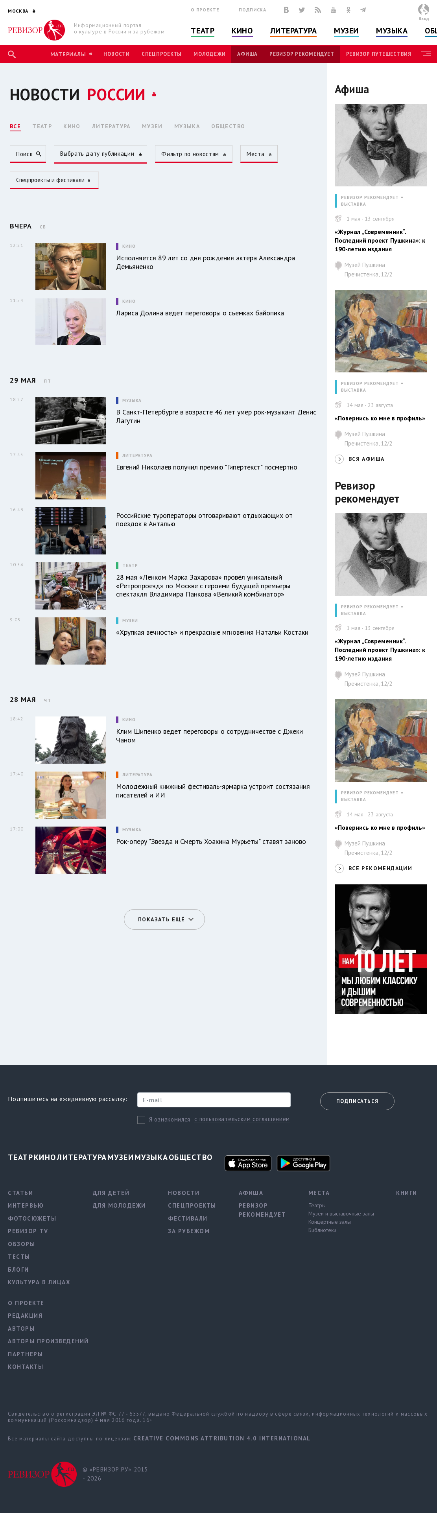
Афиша (247, 54)
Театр (202, 31)
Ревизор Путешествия (378, 54)
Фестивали (188, 1218)
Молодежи (209, 54)
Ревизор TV (28, 1231)
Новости (116, 54)
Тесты (19, 1256)
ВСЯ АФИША (366, 458)
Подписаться (357, 1101)
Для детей (111, 1193)
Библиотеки (322, 1230)
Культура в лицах (39, 1282)
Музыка (391, 31)
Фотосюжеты (32, 1218)
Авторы (21, 1328)
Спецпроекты (162, 54)
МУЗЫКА (187, 126)
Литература (293, 31)
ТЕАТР (42, 126)
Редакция (25, 1315)
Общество (191, 1157)
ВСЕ (15, 126)
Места (319, 1193)
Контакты (25, 1366)
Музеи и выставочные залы (341, 1213)
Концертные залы (329, 1221)
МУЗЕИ (152, 126)
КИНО (72, 126)
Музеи (346, 31)
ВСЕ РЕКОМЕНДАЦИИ (380, 868)
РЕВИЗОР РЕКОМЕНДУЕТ (370, 197)
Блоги (18, 1269)
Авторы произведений (48, 1341)
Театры (317, 1205)
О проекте (205, 10)
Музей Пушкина (386, 271)
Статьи (20, 1193)
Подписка (252, 10)
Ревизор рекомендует (301, 54)
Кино (242, 31)
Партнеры (25, 1354)
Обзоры (21, 1244)
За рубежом (189, 1231)
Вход (424, 18)
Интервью (26, 1205)
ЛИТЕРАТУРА (111, 126)
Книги (406, 1193)
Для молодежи (119, 1205)
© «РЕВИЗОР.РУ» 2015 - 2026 (115, 1474)
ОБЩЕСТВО (228, 126)
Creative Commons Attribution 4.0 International (222, 1438)
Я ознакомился (169, 1119)
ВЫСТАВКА (353, 204)
